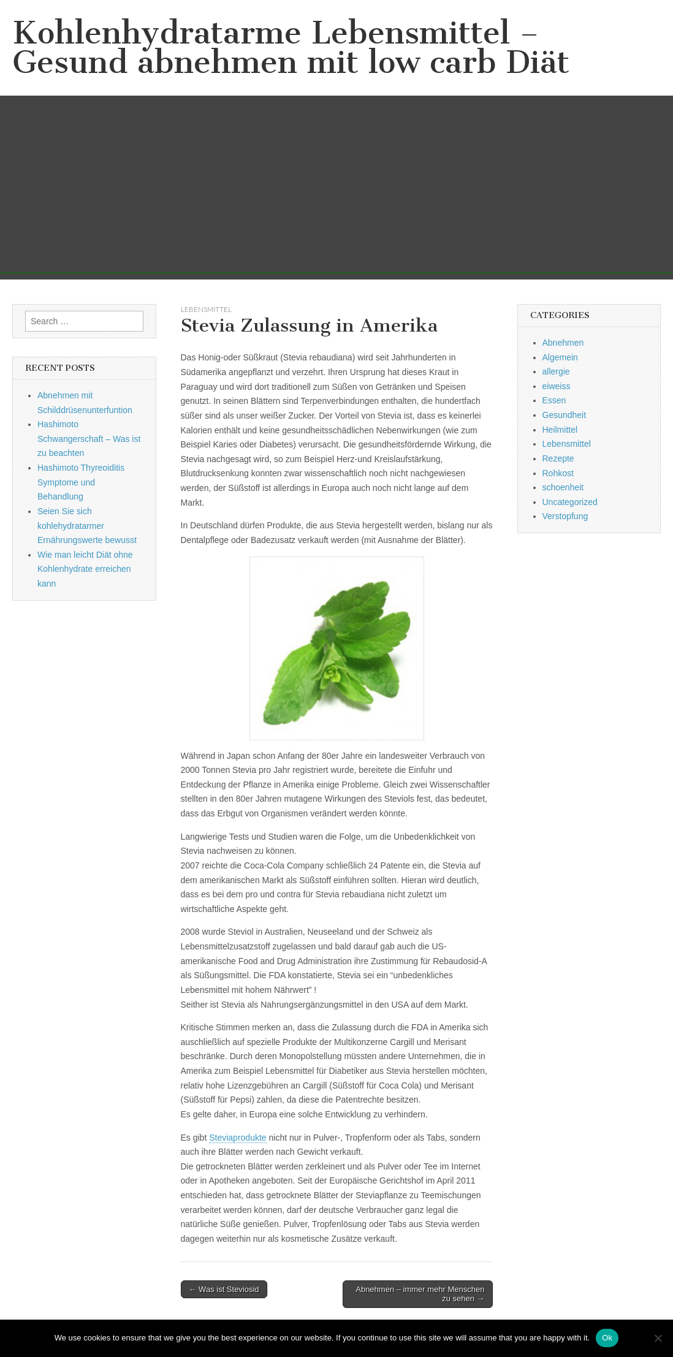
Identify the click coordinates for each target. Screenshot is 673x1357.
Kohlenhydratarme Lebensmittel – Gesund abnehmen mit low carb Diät (290, 47)
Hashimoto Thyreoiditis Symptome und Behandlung (80, 482)
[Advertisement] (336, 187)
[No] (658, 1338)
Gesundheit (564, 415)
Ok (607, 1337)
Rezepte (558, 458)
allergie (556, 371)
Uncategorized (570, 502)
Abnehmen (563, 343)
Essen (554, 400)
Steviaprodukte (237, 1137)
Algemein (560, 357)
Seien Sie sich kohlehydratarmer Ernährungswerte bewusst (87, 525)
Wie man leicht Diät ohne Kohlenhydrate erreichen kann (85, 569)
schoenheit (563, 487)
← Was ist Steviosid (224, 1289)
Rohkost (558, 473)
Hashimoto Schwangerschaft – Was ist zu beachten (88, 438)
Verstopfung (565, 516)
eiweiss (556, 386)
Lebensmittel (206, 309)
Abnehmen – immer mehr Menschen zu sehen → (420, 1294)
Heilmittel (560, 430)
